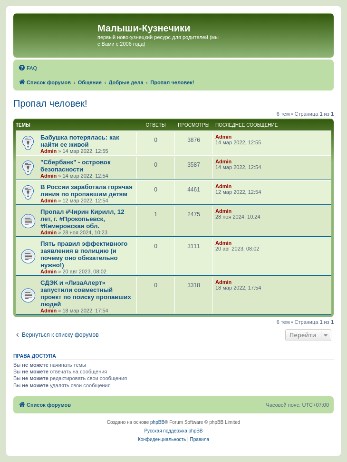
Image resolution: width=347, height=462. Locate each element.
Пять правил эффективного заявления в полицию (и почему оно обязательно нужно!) (83, 254)
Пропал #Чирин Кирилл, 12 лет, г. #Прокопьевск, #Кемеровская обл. (82, 219)
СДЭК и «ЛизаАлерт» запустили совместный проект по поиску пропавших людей (85, 293)
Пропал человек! (50, 103)
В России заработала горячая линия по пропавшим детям (86, 190)
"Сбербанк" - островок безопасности (75, 166)
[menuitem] (27, 68)
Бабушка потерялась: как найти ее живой (79, 141)
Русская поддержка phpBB (173, 430)
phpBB (157, 422)
